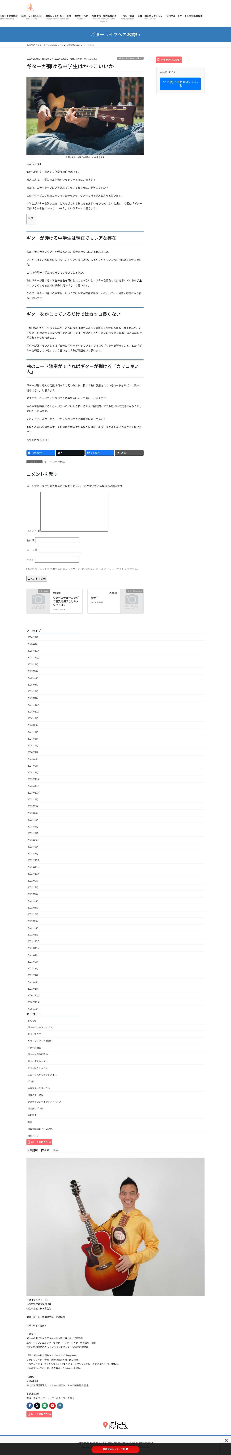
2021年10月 (34, 955)
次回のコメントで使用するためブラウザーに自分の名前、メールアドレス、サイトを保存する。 (84, 569)
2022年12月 (34, 860)
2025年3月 (33, 691)
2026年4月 (33, 637)
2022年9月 (33, 880)
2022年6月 (33, 900)
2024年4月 (33, 752)
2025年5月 (33, 684)
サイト (30, 560)
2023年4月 (33, 833)
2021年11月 (34, 948)
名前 (30, 540)
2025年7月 (33, 671)
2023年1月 (33, 853)
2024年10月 (34, 711)
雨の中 (94, 597)
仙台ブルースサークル (39, 1088)
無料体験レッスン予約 (115, 1449)
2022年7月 (33, 894)
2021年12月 (34, 941)
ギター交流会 (34, 1047)
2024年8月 (33, 725)
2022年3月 (33, 921)
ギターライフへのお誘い (130, 58)
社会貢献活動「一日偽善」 (41, 1128)
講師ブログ (33, 1135)
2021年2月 (33, 981)
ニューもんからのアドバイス (42, 1074)
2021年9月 (33, 961)
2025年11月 (34, 650)
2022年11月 (34, 867)
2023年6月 (33, 819)
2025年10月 (34, 657)
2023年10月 (34, 792)
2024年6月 (33, 738)
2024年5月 (33, 745)
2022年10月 (34, 873)
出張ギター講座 (35, 1095)
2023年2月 (33, 846)
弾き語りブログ (35, 1108)
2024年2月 (33, 765)
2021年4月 (33, 975)
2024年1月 (33, 772)
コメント (33, 530)
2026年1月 (33, 644)
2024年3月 (33, 758)
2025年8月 (33, 664)
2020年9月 (33, 1008)
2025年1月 (33, 698)
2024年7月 (33, 731)
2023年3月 (33, 840)
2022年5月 (33, 907)
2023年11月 (34, 785)
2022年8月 (33, 887)
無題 (30, 1121)
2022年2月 (33, 927)
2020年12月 (34, 995)
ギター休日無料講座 (38, 1054)
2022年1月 (33, 934)
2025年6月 (33, 677)
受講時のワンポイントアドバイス (44, 1101)
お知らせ (32, 1020)
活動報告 (32, 1115)
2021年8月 (33, 968)
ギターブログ (34, 1034)
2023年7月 (33, 813)
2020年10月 (34, 1002)
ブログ (31, 1081)
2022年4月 (33, 914)
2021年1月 (33, 988)
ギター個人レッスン (38, 1061)
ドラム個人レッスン (38, 1068)
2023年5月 (33, 826)
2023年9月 (33, 799)
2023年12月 (34, 779)
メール (31, 550)
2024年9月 (33, 718)
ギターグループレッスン (40, 1027)
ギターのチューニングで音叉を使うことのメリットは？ (66, 601)
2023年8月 (33, 806)
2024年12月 (34, 704)
